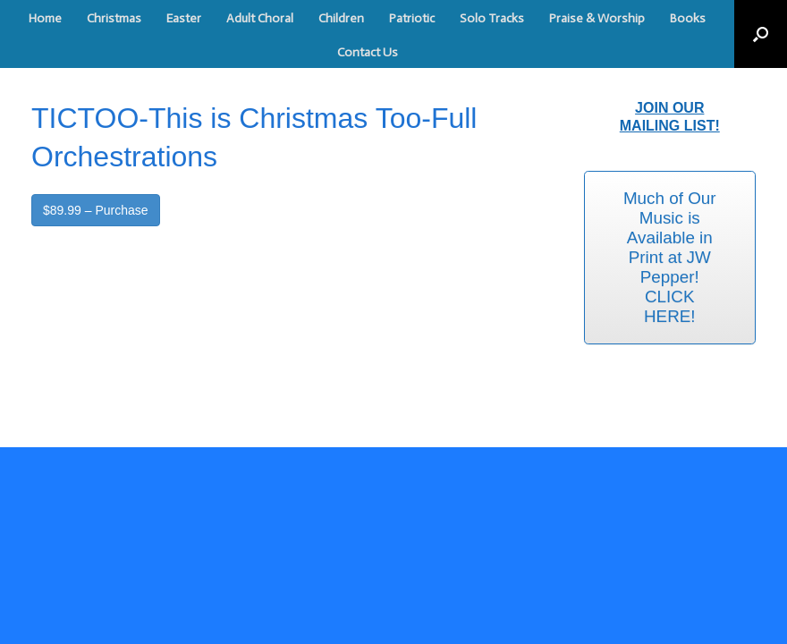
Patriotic (412, 18)
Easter (183, 18)
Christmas (114, 18)
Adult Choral (259, 18)
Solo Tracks (492, 18)
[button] (760, 34)
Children (341, 18)
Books (688, 18)
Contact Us (367, 52)
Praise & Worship (597, 18)
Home (45, 18)
